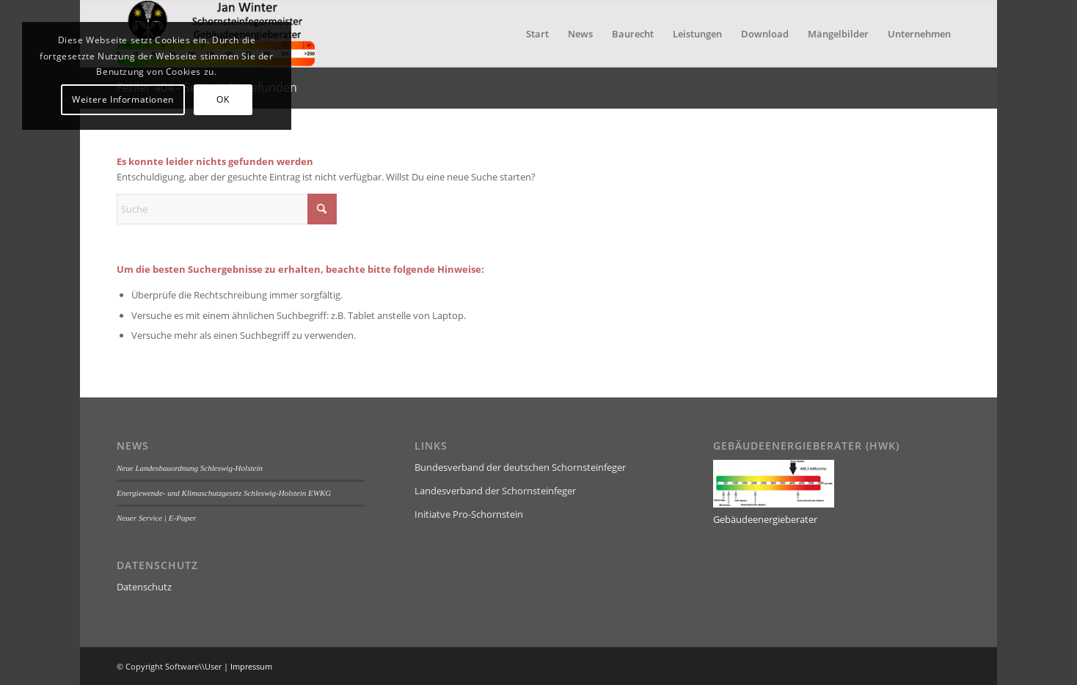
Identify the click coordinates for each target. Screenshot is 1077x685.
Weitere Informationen (123, 99)
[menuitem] (537, 34)
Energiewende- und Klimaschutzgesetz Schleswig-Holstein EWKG (224, 492)
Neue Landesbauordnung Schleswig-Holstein (190, 468)
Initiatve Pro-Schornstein (469, 514)
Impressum (251, 666)
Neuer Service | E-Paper (156, 517)
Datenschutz (144, 586)
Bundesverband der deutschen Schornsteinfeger (520, 467)
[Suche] (227, 209)
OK (222, 99)
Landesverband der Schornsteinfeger (495, 490)
